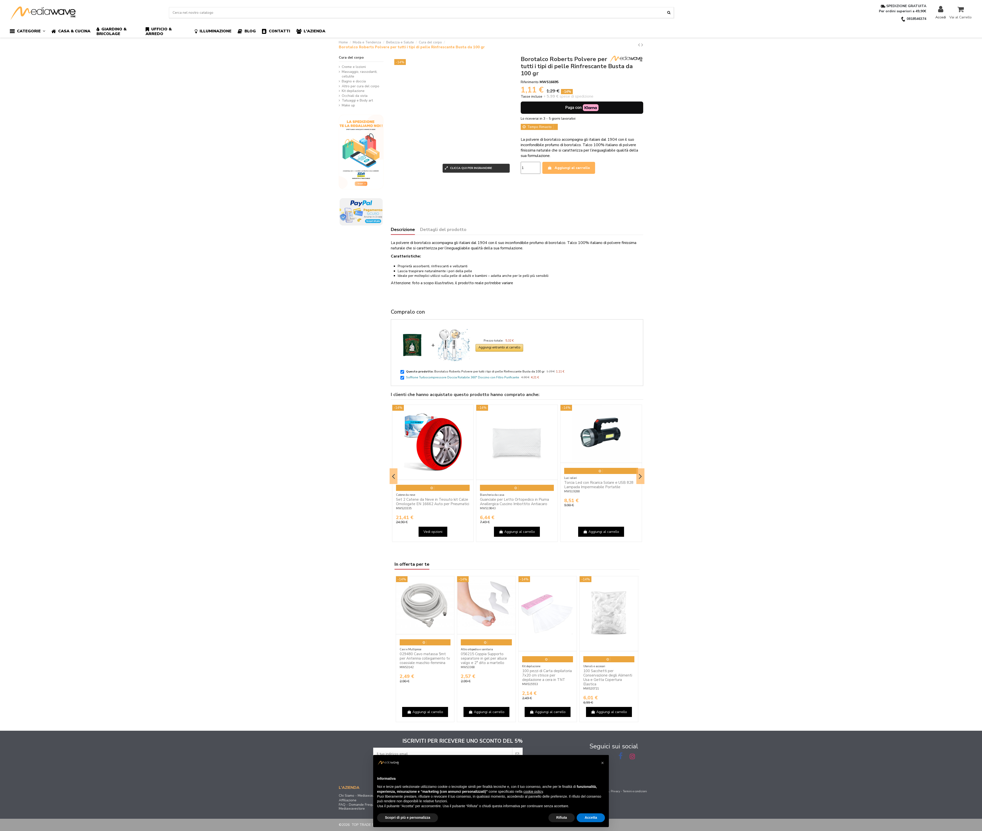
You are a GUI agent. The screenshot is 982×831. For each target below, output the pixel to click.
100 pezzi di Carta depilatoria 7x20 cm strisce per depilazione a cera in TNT (547, 675)
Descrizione (403, 229)
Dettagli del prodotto (443, 229)
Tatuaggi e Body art (357, 100)
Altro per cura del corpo (360, 86)
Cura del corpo (351, 57)
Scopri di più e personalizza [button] (407, 817)
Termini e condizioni (635, 791)
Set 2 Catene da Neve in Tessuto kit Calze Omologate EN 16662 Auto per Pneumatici (432, 501)
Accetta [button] (591, 817)
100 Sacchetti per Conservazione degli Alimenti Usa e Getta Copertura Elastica (607, 677)
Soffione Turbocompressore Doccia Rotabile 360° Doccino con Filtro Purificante (462, 377)
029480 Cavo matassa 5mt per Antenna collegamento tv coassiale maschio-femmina (425, 658)
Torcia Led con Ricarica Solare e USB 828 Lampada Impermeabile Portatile (598, 484)
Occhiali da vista (355, 95)
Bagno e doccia (354, 81)
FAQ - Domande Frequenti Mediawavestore (359, 807)
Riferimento (530, 82)
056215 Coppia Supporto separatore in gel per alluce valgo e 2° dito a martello (484, 658)
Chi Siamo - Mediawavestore (361, 796)
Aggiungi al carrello (568, 168)
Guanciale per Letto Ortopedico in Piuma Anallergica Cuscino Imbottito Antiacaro (514, 501)
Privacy (615, 791)
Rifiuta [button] (561, 817)
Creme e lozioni (354, 66)
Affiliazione (347, 800)
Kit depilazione (353, 91)
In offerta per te (412, 564)
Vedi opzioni (432, 531)
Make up (348, 105)
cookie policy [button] (533, 791)
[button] (30, 31)
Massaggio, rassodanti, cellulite (359, 74)
